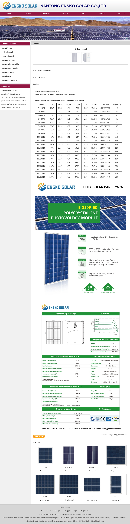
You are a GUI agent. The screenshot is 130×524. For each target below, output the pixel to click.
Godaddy (67, 507)
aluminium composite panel (49, 518)
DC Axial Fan (114, 518)
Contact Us (121, 14)
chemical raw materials (46, 521)
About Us (27, 14)
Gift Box (62, 518)
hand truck (123, 518)
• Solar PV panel (6, 48)
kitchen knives (104, 518)
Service (65, 14)
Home (9, 14)
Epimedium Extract (32, 521)
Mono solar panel (8, 56)
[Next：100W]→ (122, 435)
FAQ (83, 14)
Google (61, 507)
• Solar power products (9, 80)
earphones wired (35, 518)
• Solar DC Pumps (7, 72)
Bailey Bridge (90, 521)
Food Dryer (70, 518)
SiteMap (86, 511)
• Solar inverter (6, 76)
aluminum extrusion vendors (63, 521)
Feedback (102, 14)
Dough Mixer (100, 521)
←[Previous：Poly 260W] (108, 435)
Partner (88, 514)
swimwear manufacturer (21, 518)
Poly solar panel (8, 52)
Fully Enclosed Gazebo (82, 518)
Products (46, 14)
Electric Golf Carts (79, 521)
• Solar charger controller (9, 68)
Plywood (10, 518)
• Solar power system (8, 60)
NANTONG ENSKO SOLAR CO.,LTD (60, 514)
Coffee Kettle (94, 518)
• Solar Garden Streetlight (10, 64)
